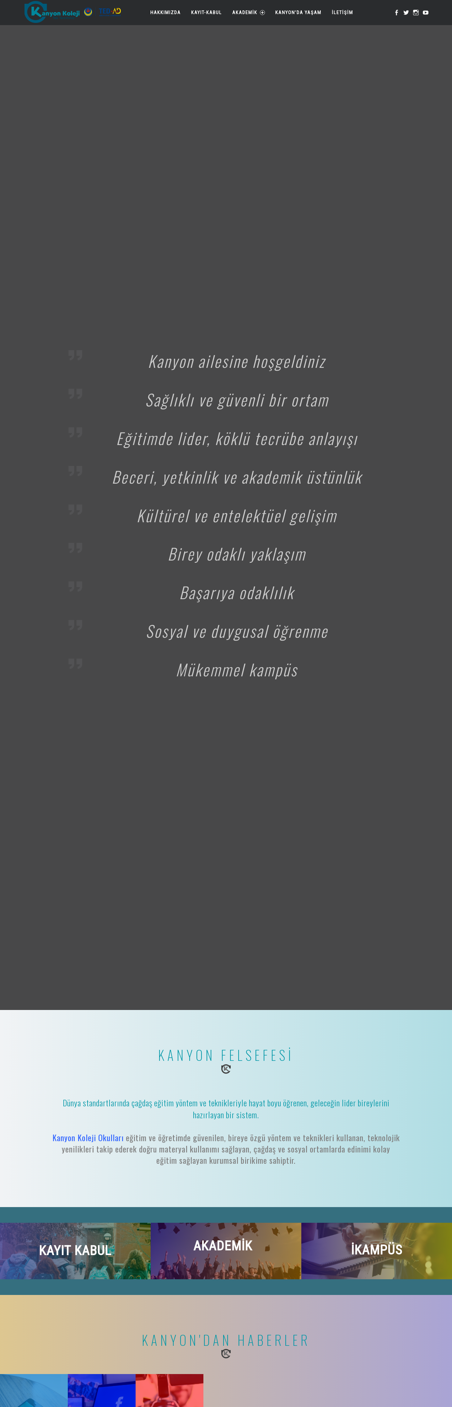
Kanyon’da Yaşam (297, 12)
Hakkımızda (164, 12)
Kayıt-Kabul (205, 12)
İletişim (341, 12)
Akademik (247, 12)
